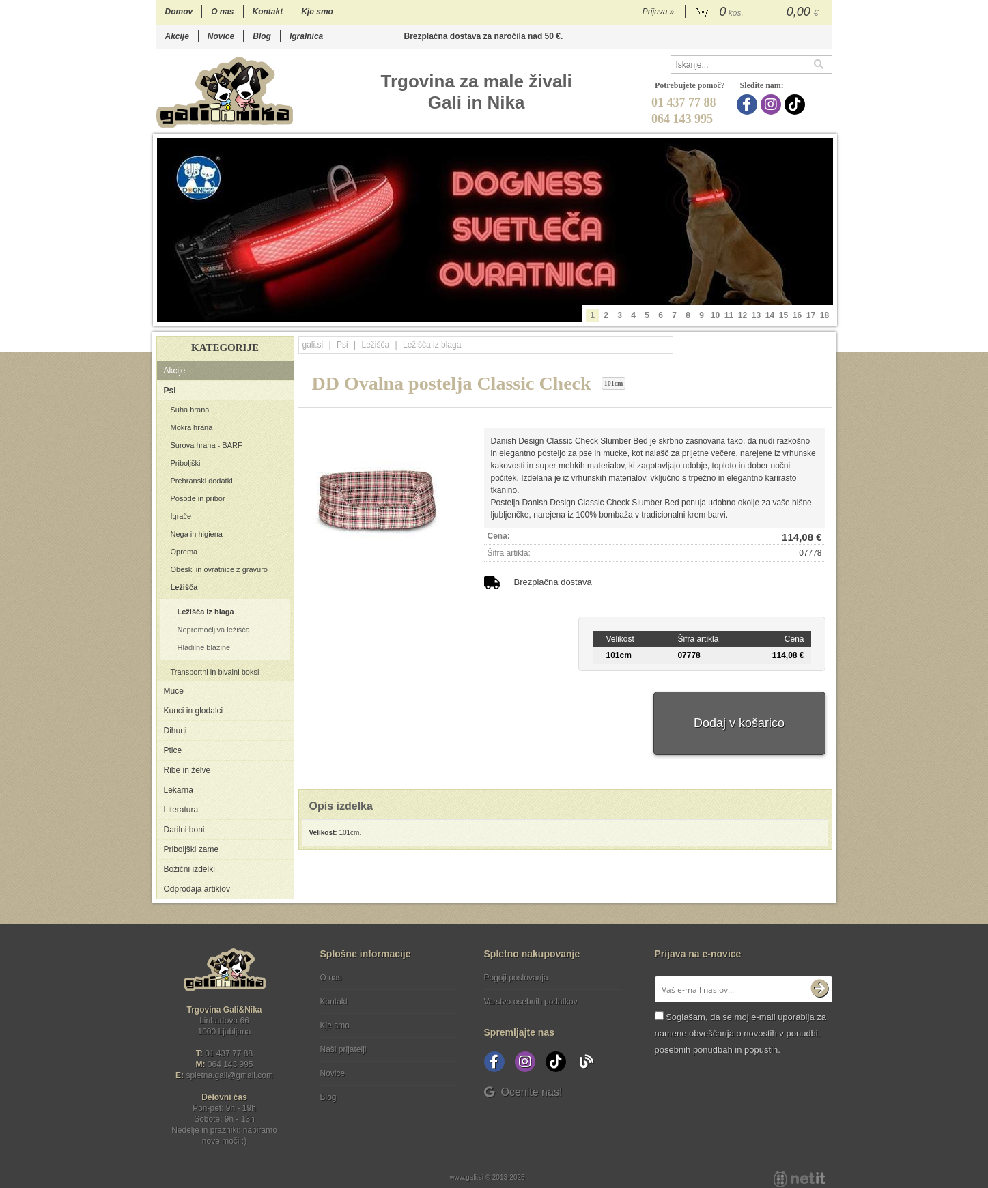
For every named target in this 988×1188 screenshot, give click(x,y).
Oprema (184, 552)
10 (715, 315)
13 (756, 315)
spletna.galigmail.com (229, 1075)
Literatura (181, 810)
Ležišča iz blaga (206, 612)
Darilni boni (184, 829)
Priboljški (186, 463)
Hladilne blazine (204, 647)
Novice (221, 36)
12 (742, 315)
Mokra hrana (192, 427)
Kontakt (268, 11)
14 (769, 315)
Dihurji (175, 730)
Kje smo (317, 11)
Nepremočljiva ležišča (214, 629)
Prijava (659, 11)
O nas (222, 11)
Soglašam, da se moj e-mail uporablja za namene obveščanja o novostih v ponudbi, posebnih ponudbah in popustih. (740, 1033)
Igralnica (306, 36)
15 (783, 315)
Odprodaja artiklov (197, 889)
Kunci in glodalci (193, 711)
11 (728, 315)
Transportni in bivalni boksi (215, 672)
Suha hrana (190, 410)
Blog (262, 36)
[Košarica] (759, 12)
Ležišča (184, 587)
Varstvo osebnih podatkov (531, 1001)
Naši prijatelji (343, 1049)
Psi (170, 390)
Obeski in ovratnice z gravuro (219, 569)
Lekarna (178, 790)
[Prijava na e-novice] (819, 989)
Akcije (177, 36)
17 (810, 315)
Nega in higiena (197, 534)
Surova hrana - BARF (206, 445)
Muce (174, 691)
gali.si (313, 345)
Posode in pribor (198, 498)
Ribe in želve (187, 770)
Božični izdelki (189, 869)
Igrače (181, 516)
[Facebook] (749, 104)
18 (824, 315)
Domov (179, 11)
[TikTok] (796, 104)
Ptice (173, 750)
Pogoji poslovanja (516, 977)
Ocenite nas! (523, 1092)
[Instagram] (773, 104)
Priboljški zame (191, 849)
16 (797, 315)
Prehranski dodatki (202, 481)
